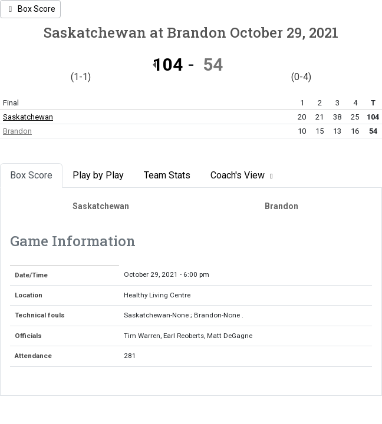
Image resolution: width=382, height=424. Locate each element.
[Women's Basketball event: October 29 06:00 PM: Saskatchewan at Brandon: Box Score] (30, 9)
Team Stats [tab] (167, 175)
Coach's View (243, 175)
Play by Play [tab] (98, 175)
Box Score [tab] (31, 175)
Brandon (17, 131)
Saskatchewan (28, 116)
